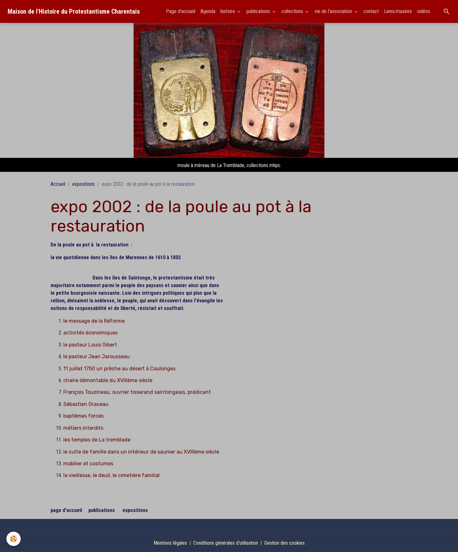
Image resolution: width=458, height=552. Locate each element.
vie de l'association (334, 11)
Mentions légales (170, 543)
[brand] (73, 11)
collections (292, 11)
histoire (228, 11)
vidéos (423, 11)
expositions (83, 184)
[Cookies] (13, 539)
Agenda (207, 11)
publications (258, 11)
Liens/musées (398, 11)
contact (371, 11)
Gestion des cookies (284, 543)
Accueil (58, 184)
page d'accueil (66, 510)
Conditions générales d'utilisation (225, 543)
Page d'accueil (180, 11)
